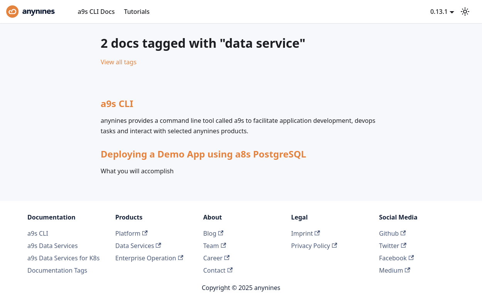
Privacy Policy (314, 245)
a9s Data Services (52, 245)
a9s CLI (37, 233)
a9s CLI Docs (96, 11)
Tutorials (136, 11)
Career (216, 258)
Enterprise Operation (149, 258)
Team (214, 245)
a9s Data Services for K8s (63, 258)
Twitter (392, 245)
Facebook (396, 258)
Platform (131, 233)
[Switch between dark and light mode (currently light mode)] (465, 11)
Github (392, 233)
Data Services (138, 245)
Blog (213, 233)
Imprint (305, 233)
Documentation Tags (57, 270)
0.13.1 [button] (439, 11)
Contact (218, 270)
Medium (394, 270)
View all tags (119, 62)
